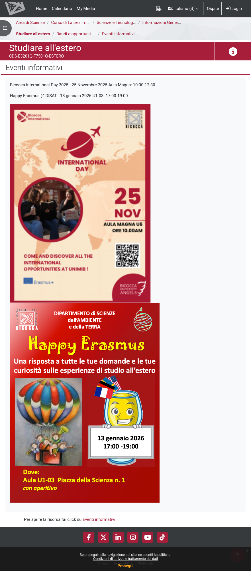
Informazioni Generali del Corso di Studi (179, 22)
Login (234, 8)
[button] (183, 8)
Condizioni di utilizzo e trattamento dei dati (125, 559)
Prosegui (125, 566)
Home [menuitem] (41, 8)
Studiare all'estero (33, 33)
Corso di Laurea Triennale (75, 22)
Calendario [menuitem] (62, 8)
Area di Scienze (30, 22)
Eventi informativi (118, 33)
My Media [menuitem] (86, 8)
